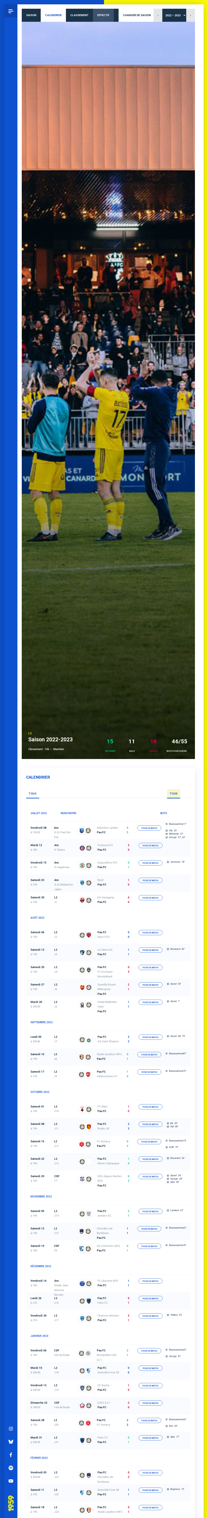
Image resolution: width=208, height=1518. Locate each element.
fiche (149, 828)
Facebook (10, 1454)
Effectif (103, 15)
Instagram (10, 1428)
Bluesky (10, 1441)
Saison (31, 15)
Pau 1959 (12, 1498)
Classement (79, 15)
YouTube (10, 1481)
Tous (33, 793)
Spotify (10, 1467)
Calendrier (53, 15)
